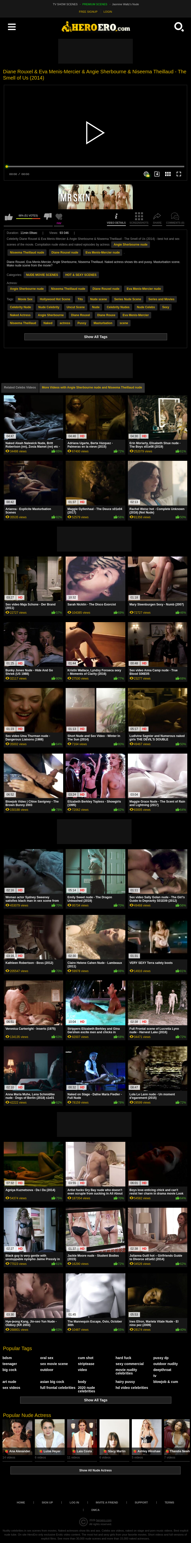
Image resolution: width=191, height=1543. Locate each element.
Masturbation (103, 323)
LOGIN (107, 11)
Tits (80, 299)
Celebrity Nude (20, 307)
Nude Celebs (146, 307)
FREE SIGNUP (88, 11)
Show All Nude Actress (95, 1470)
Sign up (47, 1502)
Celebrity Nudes (118, 307)
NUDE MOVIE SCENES (42, 275)
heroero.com (103, 1520)
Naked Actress (20, 315)
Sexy (165, 307)
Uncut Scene (76, 307)
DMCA (96, 1509)
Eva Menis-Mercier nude (103, 252)
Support (141, 1502)
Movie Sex (25, 299)
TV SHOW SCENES (65, 4)
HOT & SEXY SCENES (80, 275)
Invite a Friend (107, 1502)
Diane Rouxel (80, 315)
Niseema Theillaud (23, 323)
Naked (48, 323)
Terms (169, 1502)
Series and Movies (161, 299)
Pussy (81, 323)
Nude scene (98, 299)
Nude (95, 307)
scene (124, 323)
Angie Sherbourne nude (130, 244)
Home (21, 1502)
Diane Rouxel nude (64, 252)
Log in (74, 1502)
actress (65, 323)
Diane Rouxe (106, 315)
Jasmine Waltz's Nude (125, 4)
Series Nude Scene (127, 299)
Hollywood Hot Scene (55, 299)
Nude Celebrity (48, 307)
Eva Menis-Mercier (136, 315)
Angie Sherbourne (51, 315)
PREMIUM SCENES (94, 4)
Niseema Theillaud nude (27, 252)
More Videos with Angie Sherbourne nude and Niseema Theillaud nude (92, 387)
